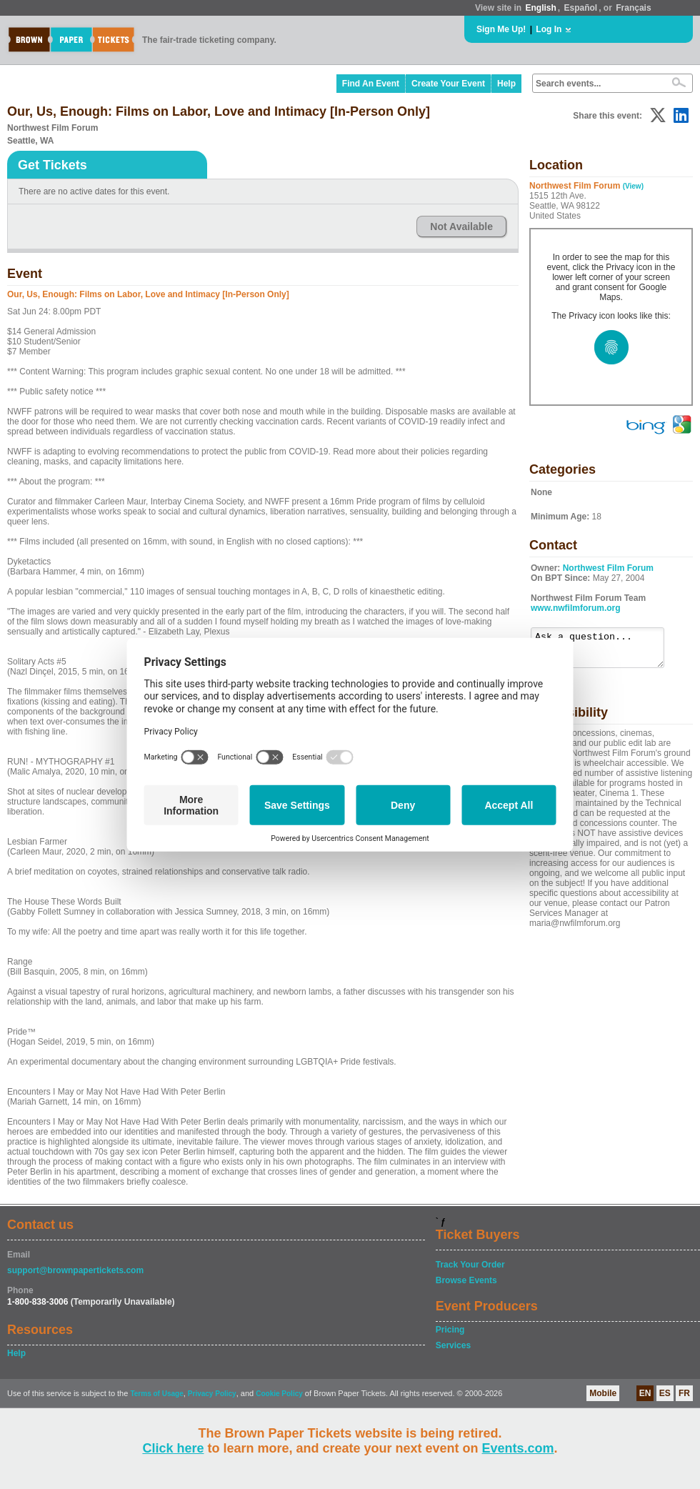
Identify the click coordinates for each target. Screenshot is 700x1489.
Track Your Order (470, 1265)
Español (581, 8)
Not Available (461, 226)
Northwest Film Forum (608, 568)
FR (684, 1393)
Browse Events (466, 1280)
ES (665, 1393)
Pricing (450, 1330)
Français (633, 8)
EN (645, 1393)
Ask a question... (605, 650)
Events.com (518, 1448)
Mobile (602, 1393)
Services (453, 1345)
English (540, 8)
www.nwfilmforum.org (576, 608)
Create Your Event (448, 84)
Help (506, 84)
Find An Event (370, 84)
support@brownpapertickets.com (75, 1270)
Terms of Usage (156, 1394)
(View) (633, 186)
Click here (173, 1448)
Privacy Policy (212, 1394)
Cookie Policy (279, 1394)
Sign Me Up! (501, 29)
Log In (548, 29)
